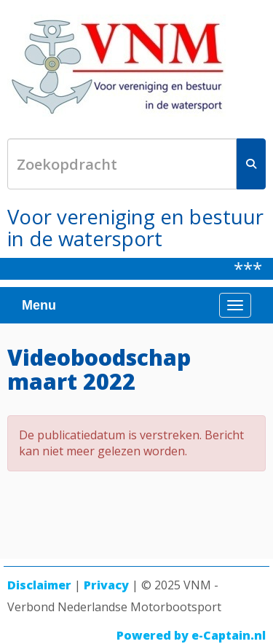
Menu (39, 305)
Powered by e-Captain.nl (191, 635)
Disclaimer (39, 585)
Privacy (106, 585)
